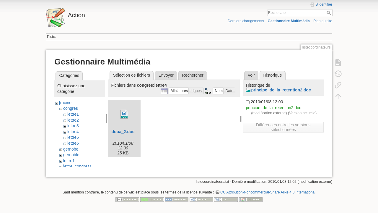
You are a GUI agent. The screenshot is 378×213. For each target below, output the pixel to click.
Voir (251, 75)
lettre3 (73, 125)
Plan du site (322, 21)
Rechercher (329, 13)
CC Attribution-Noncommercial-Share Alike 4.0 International (267, 193)
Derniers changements (246, 21)
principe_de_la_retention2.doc (281, 90)
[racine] (66, 102)
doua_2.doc (122, 131)
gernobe (70, 149)
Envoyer (166, 75)
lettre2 (73, 120)
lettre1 (73, 114)
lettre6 (73, 143)
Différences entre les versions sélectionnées (283, 127)
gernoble (71, 154)
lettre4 (73, 131)
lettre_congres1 (77, 166)
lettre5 (73, 137)
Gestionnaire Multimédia (288, 21)
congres (70, 108)
